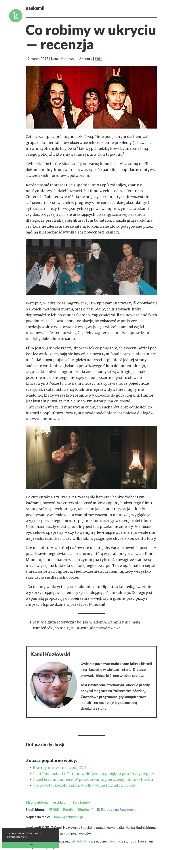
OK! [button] (31, 844)
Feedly (68, 809)
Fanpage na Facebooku (117, 809)
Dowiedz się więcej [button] (17, 836)
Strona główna (37, 802)
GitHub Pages (81, 841)
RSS (54, 809)
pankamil (35, 8)
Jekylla (115, 841)
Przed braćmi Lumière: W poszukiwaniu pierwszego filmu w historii (94, 779)
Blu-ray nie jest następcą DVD (59, 767)
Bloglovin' (85, 809)
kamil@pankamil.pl (68, 817)
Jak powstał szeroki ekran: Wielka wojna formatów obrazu (84, 785)
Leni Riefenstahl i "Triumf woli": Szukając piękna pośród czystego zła (95, 773)
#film (98, 58)
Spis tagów (81, 802)
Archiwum (60, 802)
